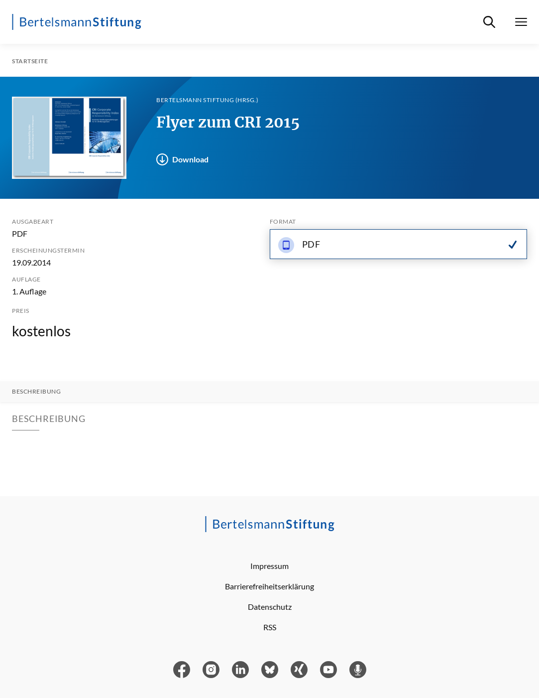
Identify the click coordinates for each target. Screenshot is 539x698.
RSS (269, 627)
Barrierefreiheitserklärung (269, 586)
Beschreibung (36, 392)
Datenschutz (270, 606)
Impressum (269, 565)
